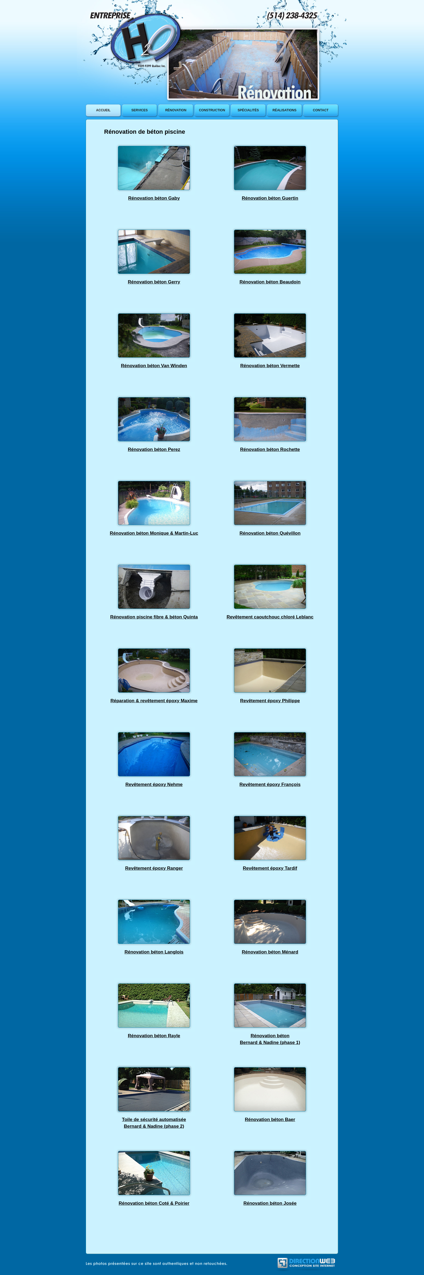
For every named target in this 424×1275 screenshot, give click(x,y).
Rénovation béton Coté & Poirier (154, 1203)
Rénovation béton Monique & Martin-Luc (154, 533)
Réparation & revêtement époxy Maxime (153, 700)
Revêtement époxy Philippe (270, 700)
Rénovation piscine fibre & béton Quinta (154, 617)
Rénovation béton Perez (154, 449)
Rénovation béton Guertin (270, 198)
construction (212, 110)
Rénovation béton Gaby (154, 198)
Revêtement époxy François (270, 784)
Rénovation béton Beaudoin (270, 282)
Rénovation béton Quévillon (270, 533)
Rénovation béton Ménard (270, 952)
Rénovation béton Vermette (270, 365)
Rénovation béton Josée (269, 1203)
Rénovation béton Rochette (270, 449)
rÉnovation (175, 110)
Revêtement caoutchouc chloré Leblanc (270, 617)
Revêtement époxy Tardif (270, 868)
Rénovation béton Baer (270, 1119)
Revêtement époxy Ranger (154, 868)
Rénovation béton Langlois (153, 952)
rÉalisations (284, 110)
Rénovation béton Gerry (154, 282)
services (139, 110)
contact (321, 110)
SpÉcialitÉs (248, 110)
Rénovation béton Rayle (154, 1035)
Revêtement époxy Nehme (154, 784)
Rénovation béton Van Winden (154, 365)
